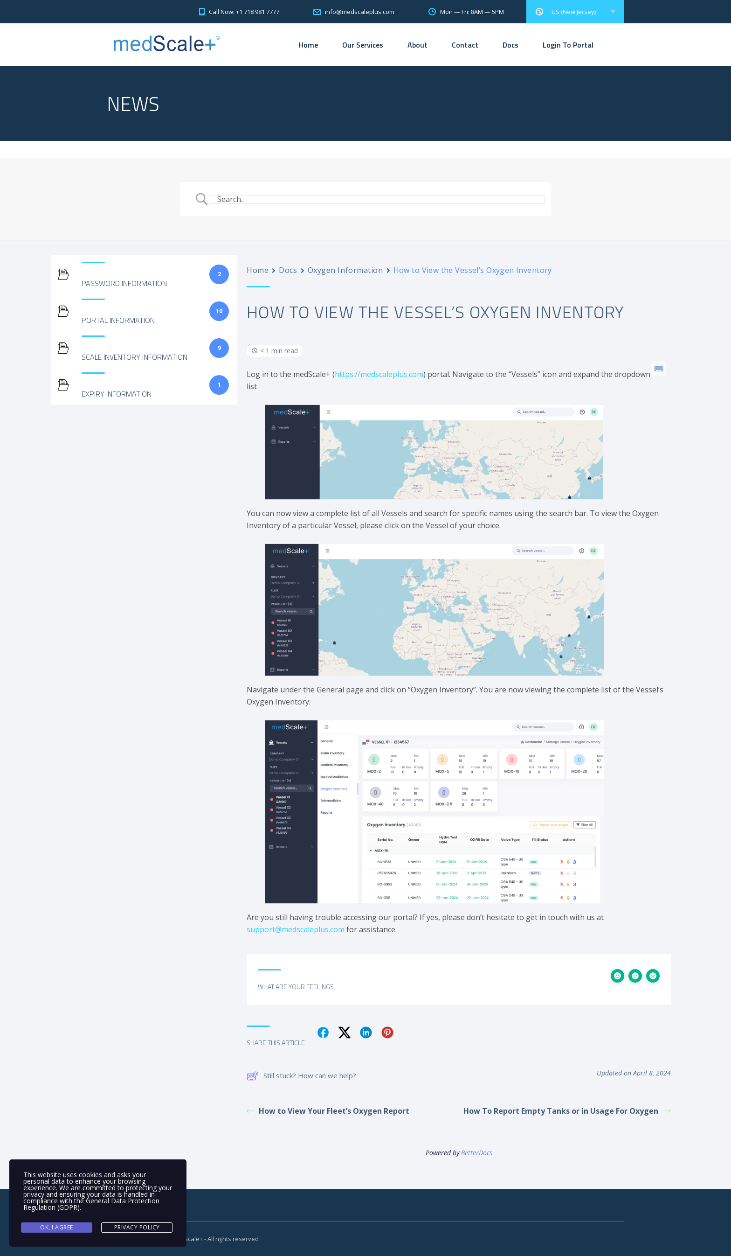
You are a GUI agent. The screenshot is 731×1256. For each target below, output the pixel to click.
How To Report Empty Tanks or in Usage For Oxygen (566, 1111)
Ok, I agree (56, 1227)
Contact (465, 44)
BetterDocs (476, 1152)
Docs (510, 44)
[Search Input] (377, 199)
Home (308, 44)
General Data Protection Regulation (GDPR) (91, 1204)
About (417, 44)
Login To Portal (568, 44)
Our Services (362, 44)
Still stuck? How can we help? (301, 1076)
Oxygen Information (345, 270)
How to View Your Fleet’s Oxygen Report (328, 1111)
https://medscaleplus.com (379, 374)
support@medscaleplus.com (296, 929)
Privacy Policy (137, 1227)
